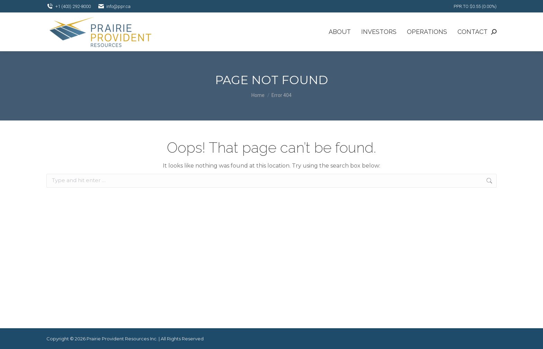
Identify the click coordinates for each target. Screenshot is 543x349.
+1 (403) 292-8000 (68, 6)
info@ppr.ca (114, 6)
